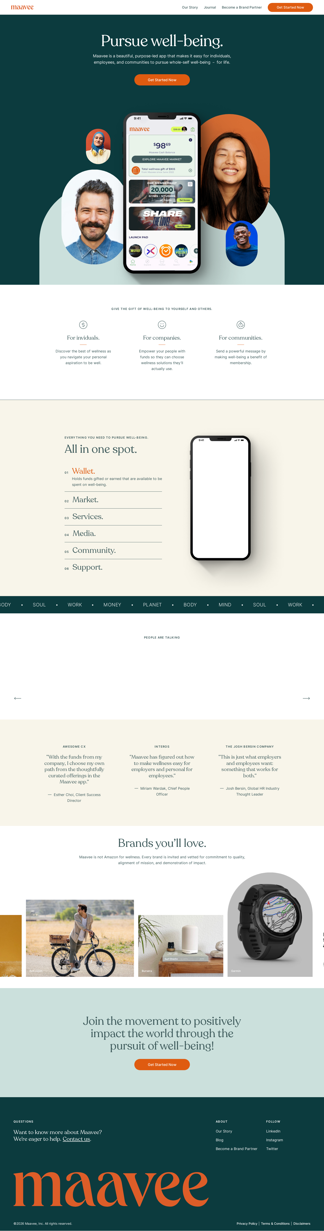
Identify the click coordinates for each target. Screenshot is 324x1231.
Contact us (76, 1139)
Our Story (188, 7)
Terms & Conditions (275, 1224)
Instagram (274, 1140)
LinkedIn (273, 1131)
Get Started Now (288, 7)
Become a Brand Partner (239, 7)
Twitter (272, 1149)
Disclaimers (301, 1224)
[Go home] (25, 7)
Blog (219, 1140)
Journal (207, 7)
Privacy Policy (247, 1224)
